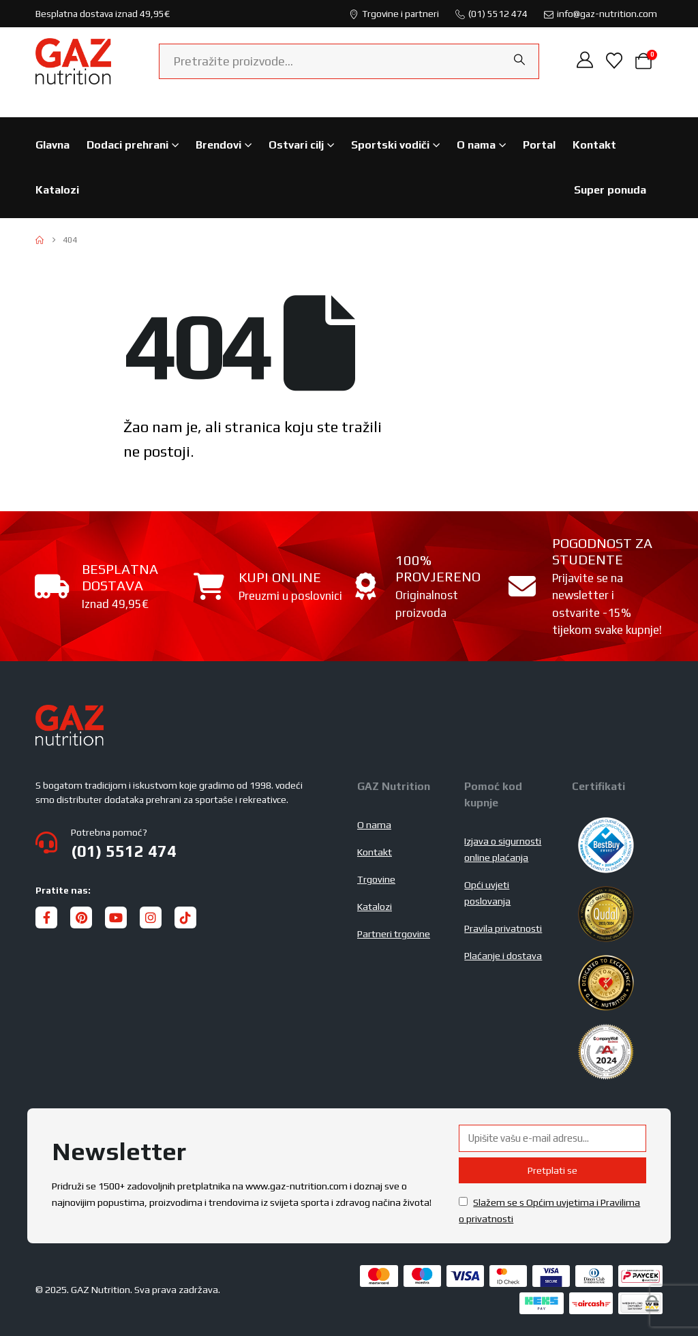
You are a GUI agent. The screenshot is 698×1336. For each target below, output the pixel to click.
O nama (476, 144)
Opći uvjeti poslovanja (487, 893)
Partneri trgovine (393, 933)
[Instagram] (151, 917)
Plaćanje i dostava (503, 955)
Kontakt (594, 144)
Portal (539, 144)
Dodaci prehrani (127, 144)
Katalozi (57, 189)
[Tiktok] (185, 917)
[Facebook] (46, 917)
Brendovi (218, 144)
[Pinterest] (81, 917)
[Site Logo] (73, 61)
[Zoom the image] (69, 713)
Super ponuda (610, 189)
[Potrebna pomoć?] (188, 842)
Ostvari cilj (296, 144)
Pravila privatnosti (503, 928)
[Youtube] (116, 917)
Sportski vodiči (390, 144)
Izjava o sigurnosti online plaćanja (502, 849)
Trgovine (376, 879)
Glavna (52, 144)
